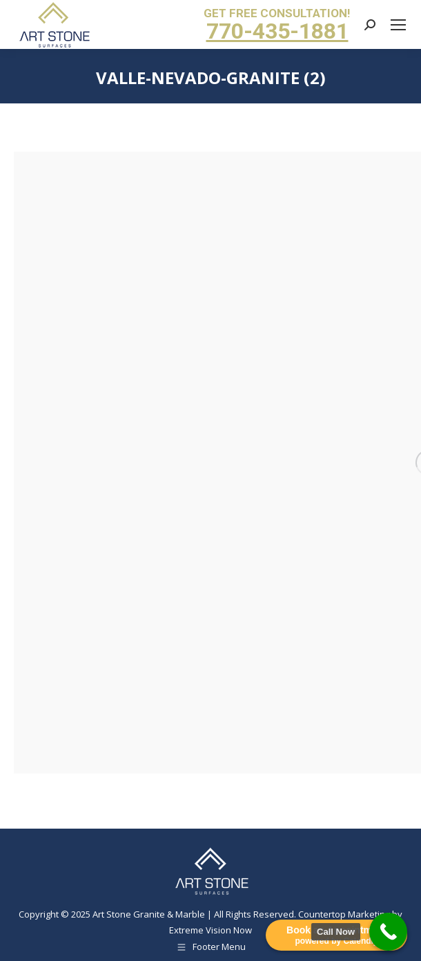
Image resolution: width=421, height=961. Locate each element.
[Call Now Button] (388, 932)
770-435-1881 (277, 31)
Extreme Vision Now (210, 930)
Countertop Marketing (344, 914)
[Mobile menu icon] (398, 25)
